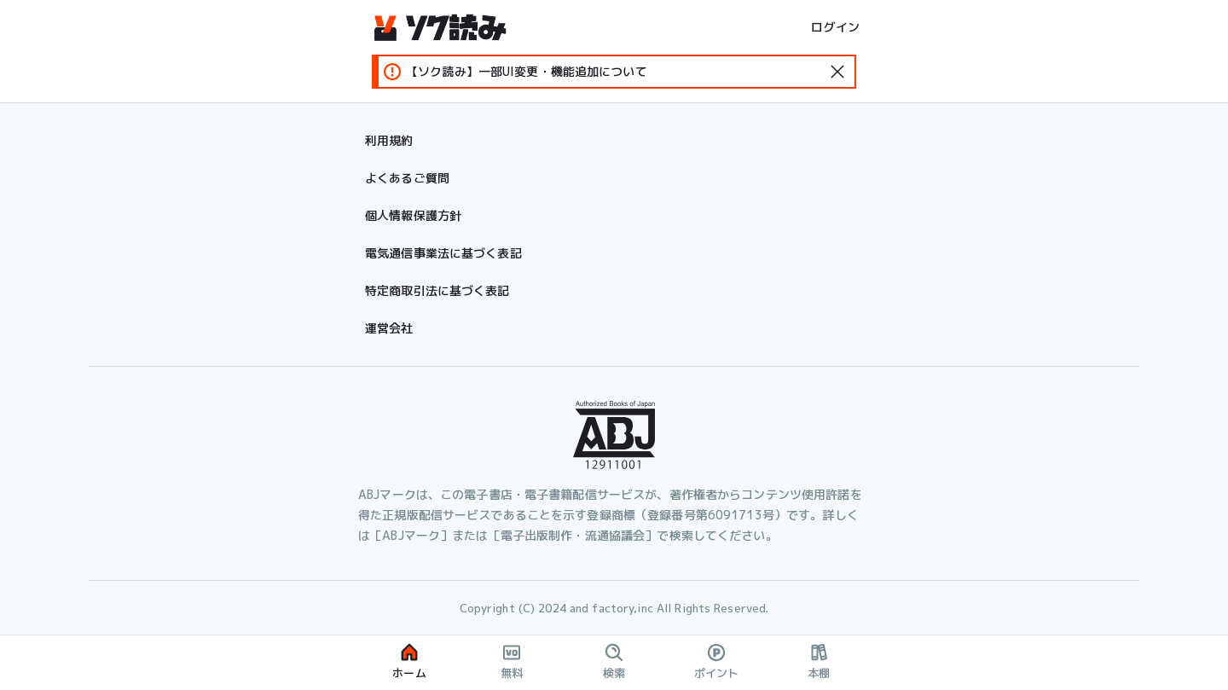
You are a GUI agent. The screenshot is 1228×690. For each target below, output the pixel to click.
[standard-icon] (837, 72)
